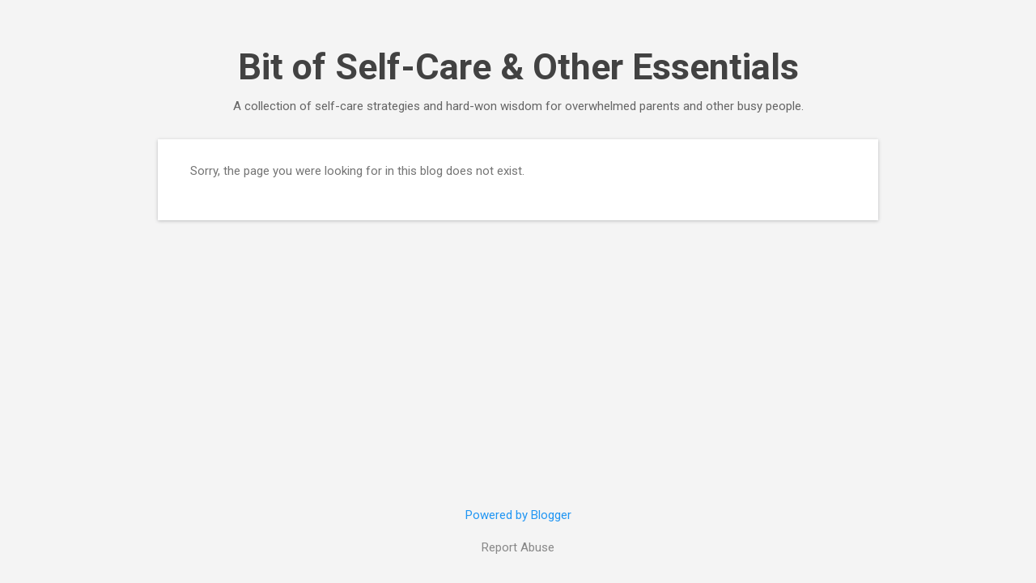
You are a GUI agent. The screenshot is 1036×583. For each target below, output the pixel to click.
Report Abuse (518, 547)
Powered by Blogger (518, 515)
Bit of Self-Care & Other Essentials (518, 66)
